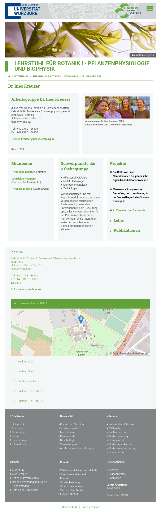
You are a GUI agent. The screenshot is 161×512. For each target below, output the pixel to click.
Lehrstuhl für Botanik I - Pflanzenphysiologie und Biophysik (81, 66)
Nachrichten (66, 432)
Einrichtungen (19, 440)
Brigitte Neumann (25, 178)
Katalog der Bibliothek (24, 490)
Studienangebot (68, 429)
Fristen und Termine (71, 425)
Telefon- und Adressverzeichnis (77, 471)
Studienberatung (117, 436)
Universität (17, 425)
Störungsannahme (70, 487)
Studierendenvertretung (121, 448)
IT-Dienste (114, 429)
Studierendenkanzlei (119, 444)
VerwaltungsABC (69, 444)
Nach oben (114, 478)
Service (112, 416)
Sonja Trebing (23, 188)
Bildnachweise (116, 474)
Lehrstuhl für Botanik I (46, 76)
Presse (63, 479)
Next (148, 39)
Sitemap (112, 470)
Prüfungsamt (115, 440)
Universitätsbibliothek (120, 425)
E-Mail (18, 282)
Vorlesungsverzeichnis (24, 478)
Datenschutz (69, 507)
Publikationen (127, 230)
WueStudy (17, 470)
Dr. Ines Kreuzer (91, 76)
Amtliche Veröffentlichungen (76, 448)
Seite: (110, 495)
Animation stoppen (143, 55)
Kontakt (18, 251)
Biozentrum (21, 76)
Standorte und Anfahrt (72, 475)
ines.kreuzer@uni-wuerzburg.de (35, 139)
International (18, 444)
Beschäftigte (66, 440)
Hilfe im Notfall (68, 494)
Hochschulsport (117, 432)
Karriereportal (67, 436)
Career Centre (116, 452)
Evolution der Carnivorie (130, 210)
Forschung (71, 76)
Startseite (17, 416)
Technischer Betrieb (71, 490)
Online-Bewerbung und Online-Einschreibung (29, 484)
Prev (12, 39)
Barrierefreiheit (90, 507)
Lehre (119, 220)
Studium (16, 429)
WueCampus (18, 474)
